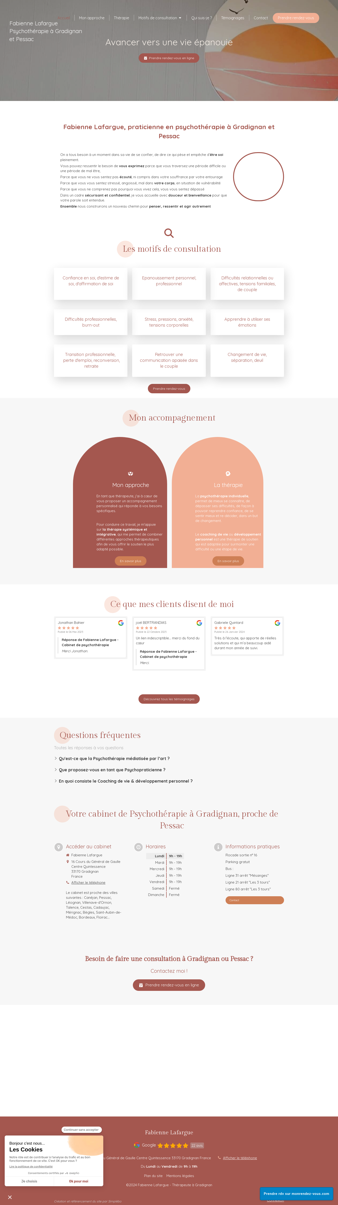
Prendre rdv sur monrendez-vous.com (296, 1194)
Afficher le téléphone (88, 882)
